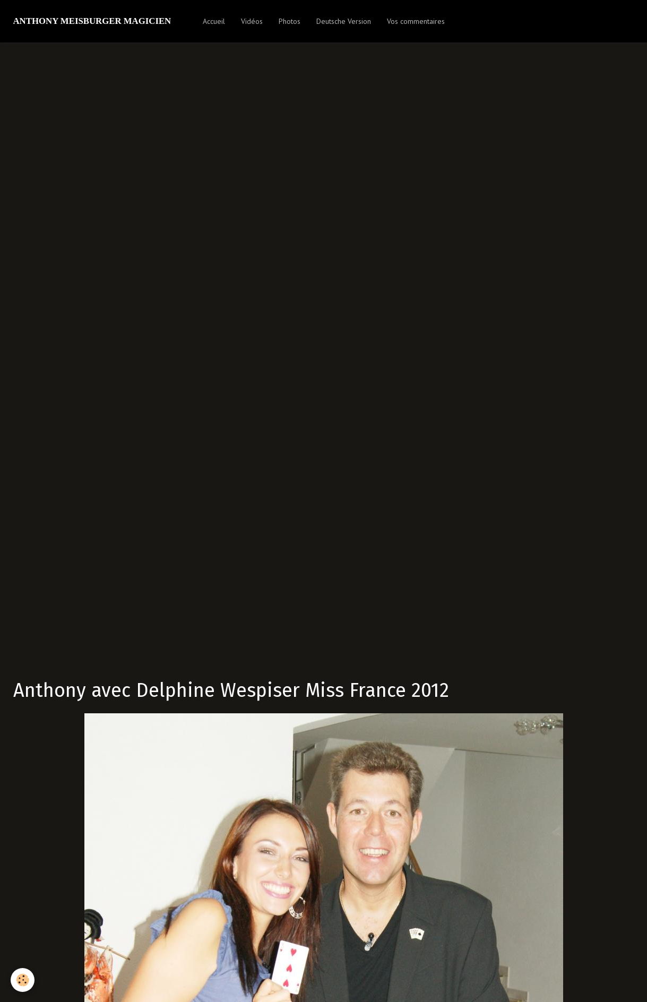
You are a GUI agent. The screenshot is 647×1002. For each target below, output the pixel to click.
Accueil (214, 21)
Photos (289, 21)
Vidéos (252, 21)
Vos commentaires (416, 21)
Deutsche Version (343, 21)
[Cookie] (22, 980)
